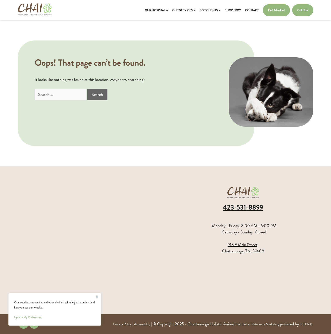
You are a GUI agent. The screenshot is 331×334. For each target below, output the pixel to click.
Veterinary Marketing (265, 324)
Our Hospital (155, 10)
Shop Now (233, 10)
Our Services (182, 10)
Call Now (302, 10)
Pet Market (276, 10)
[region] (54, 309)
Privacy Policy (122, 324)
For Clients (209, 10)
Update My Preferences (28, 317)
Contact (252, 10)
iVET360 (306, 324)
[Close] (96, 296)
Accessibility (142, 324)
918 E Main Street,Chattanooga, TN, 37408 (243, 248)
